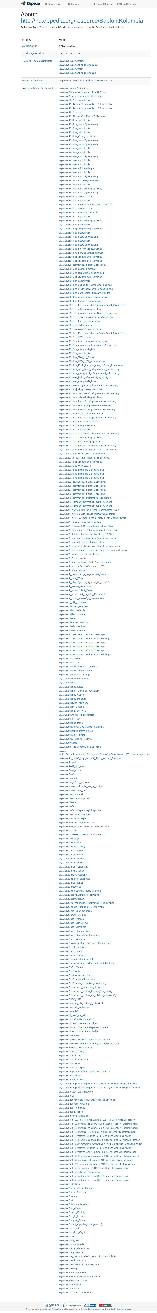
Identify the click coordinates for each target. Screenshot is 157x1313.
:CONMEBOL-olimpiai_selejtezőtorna (82, 834)
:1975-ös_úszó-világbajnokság (78, 180)
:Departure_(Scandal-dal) (76, 959)
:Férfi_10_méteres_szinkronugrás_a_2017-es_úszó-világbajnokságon (98, 1128)
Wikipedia (56, 1309)
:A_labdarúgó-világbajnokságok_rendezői (84, 582)
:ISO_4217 (69, 1288)
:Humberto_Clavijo (73, 1280)
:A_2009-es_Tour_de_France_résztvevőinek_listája (89, 510)
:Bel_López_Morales (74, 782)
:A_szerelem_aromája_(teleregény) (81, 96)
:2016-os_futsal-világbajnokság (79, 421)
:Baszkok (68, 778)
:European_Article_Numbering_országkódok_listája (89, 1043)
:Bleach (67, 802)
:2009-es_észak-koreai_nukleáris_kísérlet (84, 293)
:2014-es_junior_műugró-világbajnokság (83, 377)
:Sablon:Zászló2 (71, 61)
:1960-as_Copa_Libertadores (78, 136)
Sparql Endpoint (126, 4)
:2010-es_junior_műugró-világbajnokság (83, 297)
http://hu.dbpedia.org (78, 27)
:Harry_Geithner (71, 1252)
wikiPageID (29, 46)
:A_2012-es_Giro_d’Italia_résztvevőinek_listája (87, 514)
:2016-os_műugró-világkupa (77, 425)
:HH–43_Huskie (71, 1244)
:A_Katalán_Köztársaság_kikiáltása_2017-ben (86, 534)
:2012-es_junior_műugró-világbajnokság (83, 341)
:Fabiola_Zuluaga (72, 1051)
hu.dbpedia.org (116, 27)
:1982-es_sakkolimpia (74, 216)
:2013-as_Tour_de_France (76, 357)
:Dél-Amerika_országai (75, 975)
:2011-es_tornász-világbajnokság (80, 321)
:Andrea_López (71, 686)
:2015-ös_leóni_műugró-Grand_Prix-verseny (85, 405)
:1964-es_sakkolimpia (74, 148)
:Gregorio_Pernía (72, 1220)
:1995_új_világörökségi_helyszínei (80, 261)
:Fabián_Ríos (70, 1055)
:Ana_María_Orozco (73, 678)
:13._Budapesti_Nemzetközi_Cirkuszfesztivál (86, 108)
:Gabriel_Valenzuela (73, 1192)
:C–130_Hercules (72, 947)
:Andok (67, 682)
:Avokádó (68, 743)
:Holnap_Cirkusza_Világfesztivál (79, 1276)
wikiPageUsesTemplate (37, 61)
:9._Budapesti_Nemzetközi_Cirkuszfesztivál (85, 506)
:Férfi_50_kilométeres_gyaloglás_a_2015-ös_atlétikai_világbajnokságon (99, 1156)
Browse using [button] (54, 4)
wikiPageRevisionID (34, 53)
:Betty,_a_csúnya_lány (75, 798)
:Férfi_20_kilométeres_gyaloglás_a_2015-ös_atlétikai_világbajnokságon (99, 1140)
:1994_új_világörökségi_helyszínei (80, 257)
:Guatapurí (69, 1228)
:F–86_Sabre (70, 1184)
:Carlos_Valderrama (73, 866)
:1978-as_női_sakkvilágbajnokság (80, 188)
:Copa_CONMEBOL (73, 923)
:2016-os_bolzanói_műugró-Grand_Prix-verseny (87, 417)
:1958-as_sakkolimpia (74, 132)
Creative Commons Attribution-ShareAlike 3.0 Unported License (106, 1309)
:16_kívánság (70, 112)
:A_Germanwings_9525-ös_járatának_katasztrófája (89, 530)
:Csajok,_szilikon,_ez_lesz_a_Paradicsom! (85, 943)
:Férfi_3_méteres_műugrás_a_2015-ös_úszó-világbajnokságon (95, 1148)
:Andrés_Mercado (72, 698)
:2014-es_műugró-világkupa (77, 381)
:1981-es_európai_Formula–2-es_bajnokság (85, 204)
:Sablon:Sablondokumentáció (78, 65)
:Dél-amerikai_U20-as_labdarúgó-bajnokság (85, 991)
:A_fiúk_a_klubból (72, 570)
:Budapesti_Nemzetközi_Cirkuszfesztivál (84, 826)
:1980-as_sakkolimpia (74, 200)
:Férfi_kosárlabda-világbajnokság (80, 1172)
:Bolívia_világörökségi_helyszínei (80, 810)
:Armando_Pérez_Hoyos (76, 731)
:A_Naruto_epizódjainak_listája (79, 554)
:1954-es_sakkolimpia (74, 120)
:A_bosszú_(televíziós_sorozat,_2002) (82, 566)
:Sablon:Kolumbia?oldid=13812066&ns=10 (85, 80)
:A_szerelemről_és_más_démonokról (82, 594)
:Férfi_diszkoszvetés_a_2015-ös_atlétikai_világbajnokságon (93, 1168)
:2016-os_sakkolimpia (74, 429)
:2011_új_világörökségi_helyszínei (80, 329)
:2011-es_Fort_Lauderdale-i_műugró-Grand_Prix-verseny (92, 305)
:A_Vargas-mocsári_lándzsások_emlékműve (85, 562)
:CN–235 (68, 830)
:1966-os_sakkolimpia (74, 152)
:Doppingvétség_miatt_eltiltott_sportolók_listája (87, 963)
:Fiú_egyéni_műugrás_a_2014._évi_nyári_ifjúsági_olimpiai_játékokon (98, 1083)
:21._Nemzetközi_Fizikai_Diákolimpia (82, 482)
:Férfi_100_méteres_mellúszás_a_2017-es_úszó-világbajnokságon (97, 1120)
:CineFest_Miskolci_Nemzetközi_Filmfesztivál (86, 903)
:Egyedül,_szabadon (74, 1007)
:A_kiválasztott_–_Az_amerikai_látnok (82, 574)
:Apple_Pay (69, 719)
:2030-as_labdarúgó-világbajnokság (81, 478)
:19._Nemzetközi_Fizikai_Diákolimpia (82, 116)
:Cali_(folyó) (69, 838)
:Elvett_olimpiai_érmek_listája (78, 1031)
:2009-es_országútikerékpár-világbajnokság (85, 285)
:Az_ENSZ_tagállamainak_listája (80, 747)
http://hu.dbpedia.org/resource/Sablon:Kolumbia (82, 21)
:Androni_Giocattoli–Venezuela (79, 690)
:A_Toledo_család (72, 558)
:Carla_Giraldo (71, 850)
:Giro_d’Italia (70, 1208)
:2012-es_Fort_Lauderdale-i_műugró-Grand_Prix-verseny (92, 333)
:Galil (66, 1200)
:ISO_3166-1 (70, 1284)
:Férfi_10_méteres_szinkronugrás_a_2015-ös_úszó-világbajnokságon (98, 1124)
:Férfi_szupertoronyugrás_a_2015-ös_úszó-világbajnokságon (94, 1176)
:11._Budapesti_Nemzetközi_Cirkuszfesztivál (86, 104)
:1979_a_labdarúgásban (75, 196)
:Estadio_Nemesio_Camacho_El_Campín (84, 1039)
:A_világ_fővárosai (72, 602)
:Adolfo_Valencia (72, 610)
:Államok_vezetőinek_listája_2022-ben (82, 92)
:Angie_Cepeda (71, 707)
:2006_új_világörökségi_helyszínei (80, 277)
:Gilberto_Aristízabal (73, 1204)
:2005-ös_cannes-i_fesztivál (77, 269)
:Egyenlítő (68, 1011)
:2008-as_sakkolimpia (74, 281)
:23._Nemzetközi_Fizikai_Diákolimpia (82, 642)
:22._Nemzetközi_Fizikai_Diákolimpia (82, 634)
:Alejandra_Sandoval (74, 622)
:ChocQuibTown (71, 899)
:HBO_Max (69, 1240)
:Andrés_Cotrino (71, 694)
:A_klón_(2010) (71, 578)
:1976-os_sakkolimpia (74, 184)
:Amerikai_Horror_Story (75, 670)
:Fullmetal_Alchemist (74, 1116)
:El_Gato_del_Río (72, 1015)
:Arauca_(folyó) (71, 723)
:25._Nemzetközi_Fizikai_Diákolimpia (82, 650)
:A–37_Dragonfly (72, 766)
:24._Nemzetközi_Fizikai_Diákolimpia (82, 646)
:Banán (67, 774)
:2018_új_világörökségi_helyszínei (80, 461)
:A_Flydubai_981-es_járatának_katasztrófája (86, 526)
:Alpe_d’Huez (70, 658)
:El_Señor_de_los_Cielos (76, 1019)
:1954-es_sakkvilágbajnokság (78, 124)
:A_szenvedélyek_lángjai (76, 590)
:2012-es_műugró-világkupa (77, 349)
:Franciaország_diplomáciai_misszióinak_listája (87, 1099)
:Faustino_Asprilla (72, 1067)
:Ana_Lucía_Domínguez (75, 674)
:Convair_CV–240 (72, 915)
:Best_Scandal (71, 794)
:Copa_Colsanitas (72, 927)
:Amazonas (69, 662)
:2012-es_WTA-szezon (75, 337)
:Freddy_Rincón (71, 1112)
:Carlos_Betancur (72, 858)
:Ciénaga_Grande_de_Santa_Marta (81, 907)
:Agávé (67, 618)
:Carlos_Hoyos (71, 862)
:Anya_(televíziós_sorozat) (77, 715)
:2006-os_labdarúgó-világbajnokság (81, 273)
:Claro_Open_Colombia (75, 911)
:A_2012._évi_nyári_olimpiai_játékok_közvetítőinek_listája (92, 518)
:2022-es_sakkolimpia (74, 100)
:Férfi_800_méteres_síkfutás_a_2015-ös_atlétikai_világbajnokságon (97, 1164)
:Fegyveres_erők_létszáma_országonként (84, 1071)
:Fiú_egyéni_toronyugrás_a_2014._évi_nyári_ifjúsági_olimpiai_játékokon (99, 1087)
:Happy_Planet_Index (74, 1248)
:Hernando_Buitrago (73, 1272)
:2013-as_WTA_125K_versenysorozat (82, 361)
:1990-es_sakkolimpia (74, 240)
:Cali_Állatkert (70, 842)
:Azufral (67, 762)
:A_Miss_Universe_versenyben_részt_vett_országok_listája (93, 550)
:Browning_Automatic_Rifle (77, 822)
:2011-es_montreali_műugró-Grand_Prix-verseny (88, 313)
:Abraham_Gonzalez (74, 606)
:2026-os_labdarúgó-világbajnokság (81, 473)
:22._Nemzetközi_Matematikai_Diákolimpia (85, 638)
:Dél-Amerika (70, 971)
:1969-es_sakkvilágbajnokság (78, 156)
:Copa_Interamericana (74, 931)
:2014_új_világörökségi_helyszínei (80, 389)
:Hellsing (68, 1268)
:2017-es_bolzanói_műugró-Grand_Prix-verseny (87, 445)
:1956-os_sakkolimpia (74, 128)
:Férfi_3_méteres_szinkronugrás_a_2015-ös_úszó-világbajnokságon (97, 1152)
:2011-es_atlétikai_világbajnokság (80, 309)
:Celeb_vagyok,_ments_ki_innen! (80, 891)
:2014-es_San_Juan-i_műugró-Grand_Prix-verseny (89, 369)
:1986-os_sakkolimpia (74, 232)
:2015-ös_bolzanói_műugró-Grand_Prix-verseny (87, 401)
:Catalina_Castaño (73, 874)
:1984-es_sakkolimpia (74, 224)
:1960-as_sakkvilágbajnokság (78, 140)
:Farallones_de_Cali (73, 1059)
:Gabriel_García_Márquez (76, 1188)
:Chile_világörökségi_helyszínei (79, 895)
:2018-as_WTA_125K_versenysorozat (82, 453)
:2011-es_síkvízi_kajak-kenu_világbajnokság (86, 317)
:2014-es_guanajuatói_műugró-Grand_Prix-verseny (89, 373)
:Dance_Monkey (71, 951)
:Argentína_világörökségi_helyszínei (81, 727)
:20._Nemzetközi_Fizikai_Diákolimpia (82, 265)
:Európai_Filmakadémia (75, 1047)
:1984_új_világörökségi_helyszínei (80, 228)
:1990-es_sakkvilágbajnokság (78, 244)
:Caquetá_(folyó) (72, 846)
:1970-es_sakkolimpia (74, 160)
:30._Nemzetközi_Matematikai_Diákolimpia (85, 498)
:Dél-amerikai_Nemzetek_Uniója (79, 987)
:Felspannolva (70, 1075)
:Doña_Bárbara (71, 967)
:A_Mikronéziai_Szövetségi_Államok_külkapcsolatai (89, 546)
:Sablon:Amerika (72, 630)
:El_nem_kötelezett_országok (78, 1023)
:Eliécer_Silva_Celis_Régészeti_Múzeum (84, 1027)
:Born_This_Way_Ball (74, 814)
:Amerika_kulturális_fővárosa (78, 666)
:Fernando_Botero (72, 1079)
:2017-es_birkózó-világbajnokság (80, 441)
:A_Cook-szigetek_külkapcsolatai (80, 522)
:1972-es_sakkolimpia (74, 164)
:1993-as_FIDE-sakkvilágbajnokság (81, 253)
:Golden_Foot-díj (72, 1212)
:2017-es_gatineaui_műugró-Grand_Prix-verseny (88, 449)
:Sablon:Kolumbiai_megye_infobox (81, 786)
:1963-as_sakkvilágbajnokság (78, 144)
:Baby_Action (70, 770)
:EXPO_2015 (70, 999)
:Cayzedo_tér (70, 887)
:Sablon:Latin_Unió (73, 790)
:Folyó (66, 1095)
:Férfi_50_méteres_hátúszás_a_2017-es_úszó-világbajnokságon (96, 1160)
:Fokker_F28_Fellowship (76, 1091)
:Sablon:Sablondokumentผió (77, 73)
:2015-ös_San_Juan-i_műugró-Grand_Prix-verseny (89, 393)
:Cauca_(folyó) (71, 882)
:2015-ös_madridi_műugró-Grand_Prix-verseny (87, 409)
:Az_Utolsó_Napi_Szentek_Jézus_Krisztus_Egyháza (90, 758)
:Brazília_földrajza (72, 818)
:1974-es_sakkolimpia (74, 172)
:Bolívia (67, 806)
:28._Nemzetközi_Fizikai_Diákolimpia (82, 494)
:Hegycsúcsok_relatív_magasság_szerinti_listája (87, 1256)
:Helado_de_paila (72, 1260)
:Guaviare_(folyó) (72, 1232)
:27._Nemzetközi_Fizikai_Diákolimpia (82, 490)
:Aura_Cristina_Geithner (75, 739)
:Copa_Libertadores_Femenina (79, 935)
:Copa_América (71, 919)
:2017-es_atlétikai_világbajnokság (80, 437)
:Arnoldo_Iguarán (72, 735)
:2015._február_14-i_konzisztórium (81, 413)
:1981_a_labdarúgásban (75, 208)
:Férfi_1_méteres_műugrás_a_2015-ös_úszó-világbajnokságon (95, 1136)
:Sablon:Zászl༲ (71, 69)
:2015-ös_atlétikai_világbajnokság (80, 397)
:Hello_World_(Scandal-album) (79, 1264)
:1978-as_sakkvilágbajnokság (78, 192)
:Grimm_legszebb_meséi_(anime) (80, 1224)
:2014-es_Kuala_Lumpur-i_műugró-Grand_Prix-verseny (91, 365)
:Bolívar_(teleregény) (74, 88)
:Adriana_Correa (72, 614)
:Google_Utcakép (72, 1216)
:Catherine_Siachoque (74, 878)
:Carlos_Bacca (71, 854)
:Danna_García (71, 955)
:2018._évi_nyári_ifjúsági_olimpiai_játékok (84, 457)
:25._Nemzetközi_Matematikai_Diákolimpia (85, 654)
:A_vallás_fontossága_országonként (81, 598)
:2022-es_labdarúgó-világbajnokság (81, 469)
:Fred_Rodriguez (72, 1107)
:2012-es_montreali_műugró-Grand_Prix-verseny (88, 345)
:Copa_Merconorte (73, 939)
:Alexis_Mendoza (72, 626)
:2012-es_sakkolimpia (74, 353)
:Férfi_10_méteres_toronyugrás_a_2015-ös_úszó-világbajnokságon (97, 1132)
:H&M (66, 1236)
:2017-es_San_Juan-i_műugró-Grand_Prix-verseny (89, 433)
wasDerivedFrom (32, 80)
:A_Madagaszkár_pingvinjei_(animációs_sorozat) (88, 538)
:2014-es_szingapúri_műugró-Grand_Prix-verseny (88, 385)
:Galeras (68, 1196)
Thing (42, 27)
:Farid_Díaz (69, 1063)
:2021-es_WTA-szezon (75, 465)
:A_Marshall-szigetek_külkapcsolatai (81, 542)
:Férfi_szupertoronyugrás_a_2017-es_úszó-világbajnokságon (94, 1180)
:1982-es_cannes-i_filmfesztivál (79, 212)
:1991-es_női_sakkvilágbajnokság (80, 248)
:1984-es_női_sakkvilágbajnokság (80, 220)
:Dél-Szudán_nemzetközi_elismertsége (83, 983)
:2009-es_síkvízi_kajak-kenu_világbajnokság (86, 289)
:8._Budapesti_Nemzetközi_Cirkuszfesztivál (85, 502)
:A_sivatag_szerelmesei (75, 586)
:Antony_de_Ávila (72, 711)
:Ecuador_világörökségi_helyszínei (81, 1003)
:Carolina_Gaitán (72, 870)
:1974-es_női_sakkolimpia (76, 168)
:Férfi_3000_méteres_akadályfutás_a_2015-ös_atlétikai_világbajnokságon (100, 1144)
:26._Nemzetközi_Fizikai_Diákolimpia (82, 486)
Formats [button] (74, 4)
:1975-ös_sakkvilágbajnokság (78, 176)
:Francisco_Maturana (74, 1103)
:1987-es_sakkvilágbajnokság (78, 236)
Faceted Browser (103, 4)
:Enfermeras (69, 1035)
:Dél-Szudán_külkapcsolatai (77, 979)
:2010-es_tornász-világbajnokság (80, 301)
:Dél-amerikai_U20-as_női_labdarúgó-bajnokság (87, 995)
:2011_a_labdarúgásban (75, 325)
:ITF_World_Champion (75, 1292)
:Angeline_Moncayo (73, 702)
